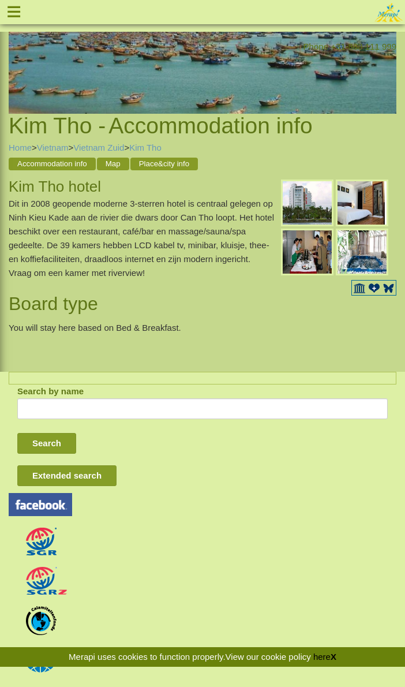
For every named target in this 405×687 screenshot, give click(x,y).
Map (113, 163)
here (322, 657)
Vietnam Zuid (98, 147)
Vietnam (53, 147)
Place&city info (164, 163)
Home (20, 147)
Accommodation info (52, 163)
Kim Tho (145, 147)
